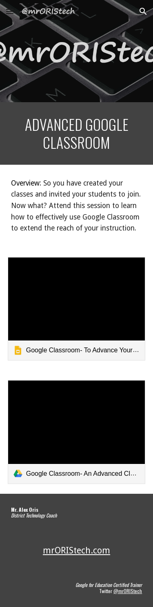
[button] (10, 11)
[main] (77, 133)
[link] (77, 309)
